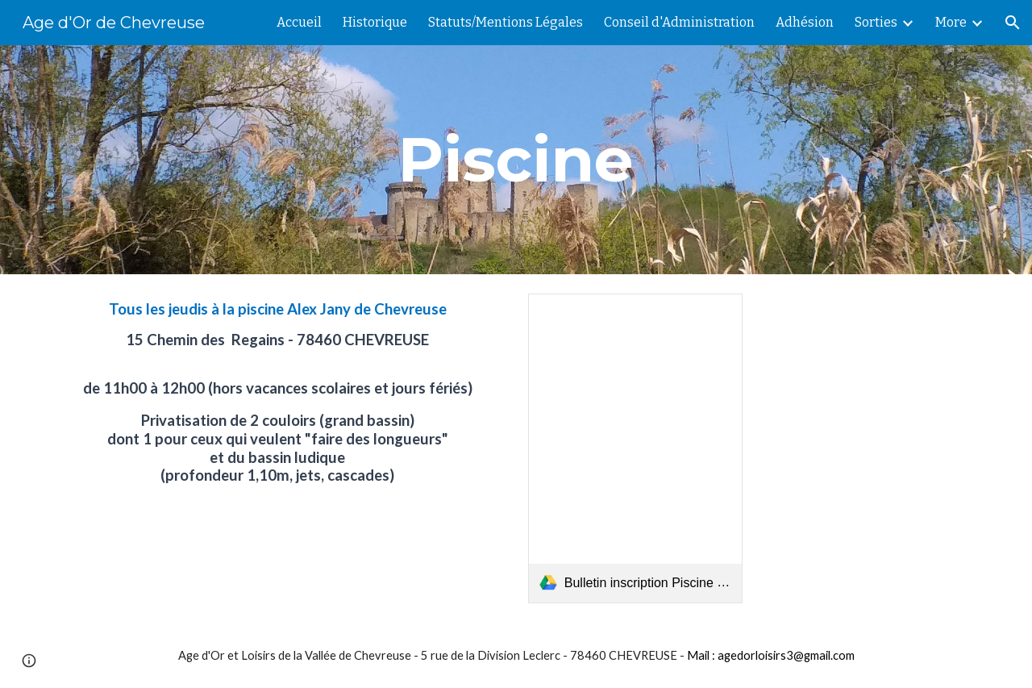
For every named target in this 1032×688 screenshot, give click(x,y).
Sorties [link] (876, 22)
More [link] (951, 22)
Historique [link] (375, 22)
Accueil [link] (299, 22)
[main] (516, 160)
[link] (635, 448)
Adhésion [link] (805, 22)
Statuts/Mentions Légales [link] (505, 22)
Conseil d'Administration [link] (679, 22)
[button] (1012, 22)
